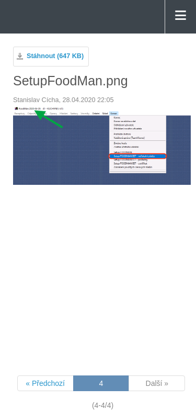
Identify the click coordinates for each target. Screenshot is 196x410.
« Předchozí (45, 383)
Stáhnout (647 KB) (55, 56)
